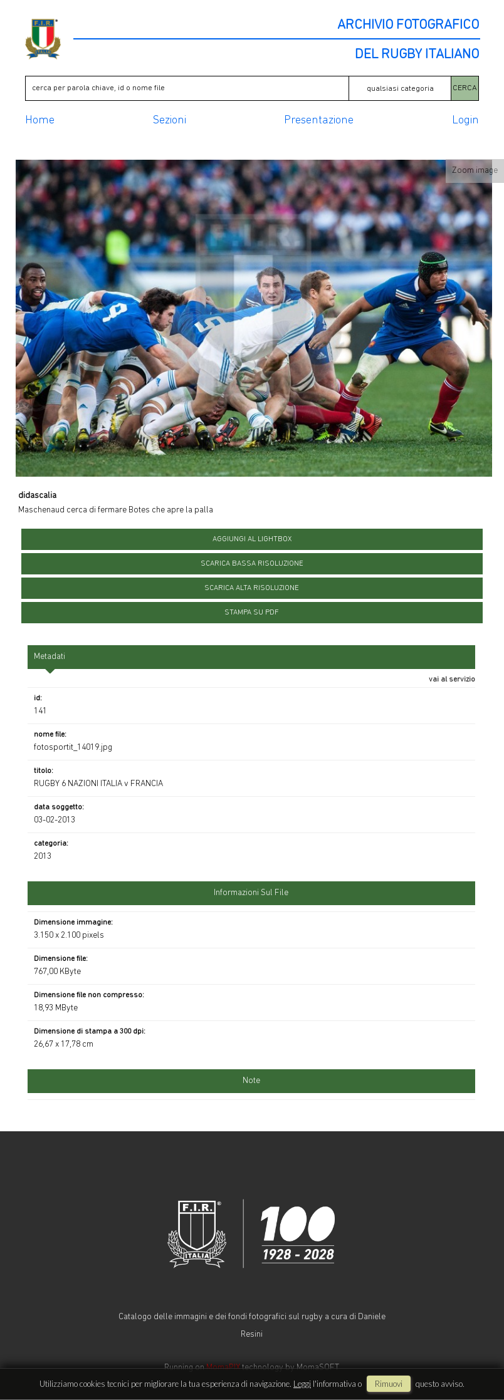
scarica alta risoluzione (251, 588)
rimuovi (388, 1384)
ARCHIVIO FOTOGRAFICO (408, 26)
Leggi (302, 1384)
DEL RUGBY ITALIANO (417, 55)
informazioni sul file (251, 893)
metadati (49, 656)
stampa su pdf (251, 612)
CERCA (465, 88)
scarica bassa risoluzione (252, 564)
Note (251, 1081)
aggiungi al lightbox (252, 539)
